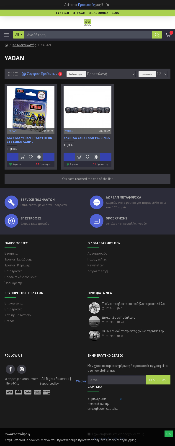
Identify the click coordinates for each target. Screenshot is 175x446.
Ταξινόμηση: (76, 74)
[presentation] (122, 421)
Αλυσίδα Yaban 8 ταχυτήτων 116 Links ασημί (29, 140)
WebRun (82, 381)
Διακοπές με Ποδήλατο (118, 317)
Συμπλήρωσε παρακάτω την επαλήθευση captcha (103, 404)
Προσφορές (86, 5)
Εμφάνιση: (147, 74)
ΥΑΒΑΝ (12, 130)
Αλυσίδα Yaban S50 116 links (87, 138)
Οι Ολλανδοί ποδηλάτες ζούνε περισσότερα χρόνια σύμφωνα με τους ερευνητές (134, 331)
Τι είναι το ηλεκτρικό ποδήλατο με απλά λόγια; (134, 304)
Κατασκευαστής (24, 45)
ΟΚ (168, 434)
